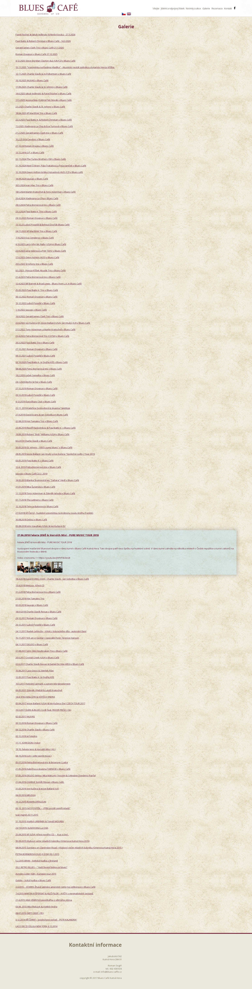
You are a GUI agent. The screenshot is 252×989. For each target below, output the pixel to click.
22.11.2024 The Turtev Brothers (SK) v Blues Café (41, 159)
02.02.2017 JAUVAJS (25, 716)
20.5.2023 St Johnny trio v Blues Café (34, 263)
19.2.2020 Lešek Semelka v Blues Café (35, 375)
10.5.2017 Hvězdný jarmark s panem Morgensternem (43, 683)
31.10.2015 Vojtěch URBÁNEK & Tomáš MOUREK (40, 821)
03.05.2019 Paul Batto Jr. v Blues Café (35, 460)
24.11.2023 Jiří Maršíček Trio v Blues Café (36, 231)
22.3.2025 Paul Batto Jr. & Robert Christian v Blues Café (44, 119)
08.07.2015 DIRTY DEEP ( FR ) (30, 913)
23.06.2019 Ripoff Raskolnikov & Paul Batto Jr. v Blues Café (46, 427)
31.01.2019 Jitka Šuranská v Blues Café (35, 486)
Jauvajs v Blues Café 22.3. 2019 (31, 473)
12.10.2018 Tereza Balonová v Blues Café (37, 506)
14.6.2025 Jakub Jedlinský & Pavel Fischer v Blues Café (43, 93)
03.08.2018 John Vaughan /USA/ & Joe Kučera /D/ (41, 526)
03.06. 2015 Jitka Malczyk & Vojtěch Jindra (36, 906)
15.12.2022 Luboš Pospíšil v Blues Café (35, 303)
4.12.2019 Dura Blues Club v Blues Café (36, 401)
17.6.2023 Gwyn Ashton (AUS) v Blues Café (37, 257)
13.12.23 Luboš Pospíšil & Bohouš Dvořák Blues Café (43, 224)
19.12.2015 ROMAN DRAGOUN (31, 801)
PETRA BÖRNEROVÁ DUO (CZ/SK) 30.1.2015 (37, 854)
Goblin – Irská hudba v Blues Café (33, 880)
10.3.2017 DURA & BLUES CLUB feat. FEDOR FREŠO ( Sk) (43, 709)
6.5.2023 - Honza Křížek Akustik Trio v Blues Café (41, 270)
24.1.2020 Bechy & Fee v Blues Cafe (34, 381)
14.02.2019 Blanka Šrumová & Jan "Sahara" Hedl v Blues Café (47, 480)
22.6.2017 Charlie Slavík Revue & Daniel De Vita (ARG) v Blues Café (50, 664)
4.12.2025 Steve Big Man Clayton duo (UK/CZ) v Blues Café (45, 60)
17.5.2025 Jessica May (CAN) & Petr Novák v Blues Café (44, 100)
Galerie (206, 8)
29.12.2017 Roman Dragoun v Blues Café (36, 618)
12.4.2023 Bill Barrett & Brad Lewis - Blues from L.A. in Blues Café (49, 283)
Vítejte (156, 8)
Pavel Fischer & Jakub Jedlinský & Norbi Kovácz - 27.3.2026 (45, 34)
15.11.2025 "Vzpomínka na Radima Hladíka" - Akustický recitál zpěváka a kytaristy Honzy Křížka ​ (65, 67)
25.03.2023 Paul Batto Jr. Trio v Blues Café (37, 290)
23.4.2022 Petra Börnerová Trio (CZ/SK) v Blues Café (42, 336)
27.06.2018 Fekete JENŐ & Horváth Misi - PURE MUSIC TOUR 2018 (58, 535)
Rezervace (217, 8)
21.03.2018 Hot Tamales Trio (30, 598)
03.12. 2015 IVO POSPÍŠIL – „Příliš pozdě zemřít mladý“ (43, 808)
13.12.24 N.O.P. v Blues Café (30, 152)
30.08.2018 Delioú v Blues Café (31, 519)
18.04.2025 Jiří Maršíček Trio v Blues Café (36, 113)
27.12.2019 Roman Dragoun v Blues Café (36, 388)
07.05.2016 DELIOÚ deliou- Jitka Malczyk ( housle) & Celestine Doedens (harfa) (56, 775)
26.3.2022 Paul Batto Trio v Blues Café (35, 342)
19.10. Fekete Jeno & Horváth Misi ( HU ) (36, 749)
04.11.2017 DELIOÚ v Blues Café (32, 644)
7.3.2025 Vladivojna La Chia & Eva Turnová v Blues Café (44, 126)
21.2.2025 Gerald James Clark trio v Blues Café (39, 132)
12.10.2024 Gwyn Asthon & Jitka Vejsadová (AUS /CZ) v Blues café (49, 172)
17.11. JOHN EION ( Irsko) (28, 742)
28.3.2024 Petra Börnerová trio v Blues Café (38, 204)
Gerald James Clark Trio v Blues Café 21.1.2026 (40, 47)
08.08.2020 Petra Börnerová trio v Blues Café (39, 368)
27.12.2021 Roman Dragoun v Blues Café (36, 349)
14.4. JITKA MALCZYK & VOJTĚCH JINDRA (35, 696)
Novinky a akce (193, 8)
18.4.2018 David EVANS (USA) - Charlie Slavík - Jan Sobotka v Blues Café (52, 578)
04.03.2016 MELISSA (26, 795)
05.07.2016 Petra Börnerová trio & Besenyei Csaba (42, 762)
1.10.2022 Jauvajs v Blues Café (31, 309)
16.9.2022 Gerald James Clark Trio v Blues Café (40, 316)
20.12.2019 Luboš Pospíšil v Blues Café (35, 395)
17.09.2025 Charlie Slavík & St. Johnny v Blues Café (41, 86)
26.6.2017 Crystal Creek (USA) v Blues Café (37, 657)
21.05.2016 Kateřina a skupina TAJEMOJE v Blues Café (43, 768)
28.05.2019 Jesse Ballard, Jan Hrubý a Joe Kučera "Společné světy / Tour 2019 (55, 454)
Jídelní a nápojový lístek (172, 8)
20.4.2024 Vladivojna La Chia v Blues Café (37, 198)
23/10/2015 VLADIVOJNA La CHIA (32, 827)
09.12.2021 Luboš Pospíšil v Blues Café (35, 355)
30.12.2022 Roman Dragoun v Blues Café (36, 296)
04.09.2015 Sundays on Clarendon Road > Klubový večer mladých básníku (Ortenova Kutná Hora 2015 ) (69, 847)
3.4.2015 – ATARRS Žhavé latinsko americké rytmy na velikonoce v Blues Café (55, 886)
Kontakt (228, 8)
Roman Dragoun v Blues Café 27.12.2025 (36, 54)
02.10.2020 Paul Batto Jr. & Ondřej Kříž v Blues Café (42, 362)
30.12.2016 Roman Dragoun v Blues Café (36, 723)
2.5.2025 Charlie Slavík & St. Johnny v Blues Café (40, 106)
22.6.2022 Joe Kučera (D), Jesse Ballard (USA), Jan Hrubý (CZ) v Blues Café (53, 322)
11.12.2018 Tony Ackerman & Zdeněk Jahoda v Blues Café (45, 493)
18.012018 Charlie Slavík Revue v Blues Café (38, 611)
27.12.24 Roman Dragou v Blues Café (35, 145)
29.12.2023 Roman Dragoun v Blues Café (36, 218)
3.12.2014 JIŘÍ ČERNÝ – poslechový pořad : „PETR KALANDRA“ (46, 919)
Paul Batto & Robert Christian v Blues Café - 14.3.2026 (43, 41)
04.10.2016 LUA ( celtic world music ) (34, 755)
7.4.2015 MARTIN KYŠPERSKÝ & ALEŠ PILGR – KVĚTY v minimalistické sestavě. (54, 893)
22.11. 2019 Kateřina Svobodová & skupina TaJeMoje (43, 408)
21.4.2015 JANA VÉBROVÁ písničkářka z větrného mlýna (44, 900)
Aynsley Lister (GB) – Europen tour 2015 (36, 873)
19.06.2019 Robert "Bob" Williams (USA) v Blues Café (42, 434)
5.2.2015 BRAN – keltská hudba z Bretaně (37, 860)
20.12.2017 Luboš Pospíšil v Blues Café (35, 624)
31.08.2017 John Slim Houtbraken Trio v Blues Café (41, 650)
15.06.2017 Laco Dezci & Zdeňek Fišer (35, 670)
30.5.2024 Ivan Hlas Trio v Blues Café (34, 185)
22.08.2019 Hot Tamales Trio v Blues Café (37, 421)
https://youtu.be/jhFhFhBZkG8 (54, 557)
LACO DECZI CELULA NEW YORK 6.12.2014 (36, 926)
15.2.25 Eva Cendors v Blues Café (33, 139)
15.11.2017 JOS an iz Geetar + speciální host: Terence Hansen (47, 637)
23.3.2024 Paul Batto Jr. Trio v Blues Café (36, 211)
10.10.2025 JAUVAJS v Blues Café (32, 80)
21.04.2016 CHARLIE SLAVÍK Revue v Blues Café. (40, 782)
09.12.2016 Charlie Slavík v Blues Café (35, 729)
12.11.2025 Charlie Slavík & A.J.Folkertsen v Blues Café (43, 73)
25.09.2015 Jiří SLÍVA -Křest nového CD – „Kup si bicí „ (42, 834)
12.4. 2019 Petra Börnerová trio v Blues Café (38, 467)
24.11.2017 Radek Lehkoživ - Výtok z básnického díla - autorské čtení (51, 631)
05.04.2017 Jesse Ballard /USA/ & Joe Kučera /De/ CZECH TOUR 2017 (50, 703)
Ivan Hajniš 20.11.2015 (27, 814)
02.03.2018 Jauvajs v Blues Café (32, 605)
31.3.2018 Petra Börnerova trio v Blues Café (38, 592)
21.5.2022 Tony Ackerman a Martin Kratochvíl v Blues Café (45, 329)
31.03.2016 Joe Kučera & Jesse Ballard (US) (37, 788)
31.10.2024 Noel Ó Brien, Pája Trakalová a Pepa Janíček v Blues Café (51, 165)
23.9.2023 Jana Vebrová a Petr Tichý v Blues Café (41, 250)
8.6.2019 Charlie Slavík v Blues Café (34, 440)
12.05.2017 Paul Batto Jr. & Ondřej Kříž (35, 677)
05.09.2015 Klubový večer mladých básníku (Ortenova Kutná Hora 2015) (52, 841)
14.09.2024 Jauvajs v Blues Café (32, 178)
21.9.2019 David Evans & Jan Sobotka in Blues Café (42, 414)
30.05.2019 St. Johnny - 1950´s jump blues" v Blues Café (44, 447)
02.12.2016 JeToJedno (26, 736)
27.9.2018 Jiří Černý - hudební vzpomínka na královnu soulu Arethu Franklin (54, 513)
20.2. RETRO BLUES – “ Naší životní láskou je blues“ (41, 867)
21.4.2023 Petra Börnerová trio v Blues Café (38, 277)
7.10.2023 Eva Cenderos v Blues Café (35, 237)
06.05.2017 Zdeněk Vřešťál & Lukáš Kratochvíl (39, 690)
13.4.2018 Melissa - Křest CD (30, 585)
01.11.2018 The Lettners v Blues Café (35, 499)
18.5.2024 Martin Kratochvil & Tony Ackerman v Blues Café (46, 191)
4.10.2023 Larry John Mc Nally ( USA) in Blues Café (41, 244)
